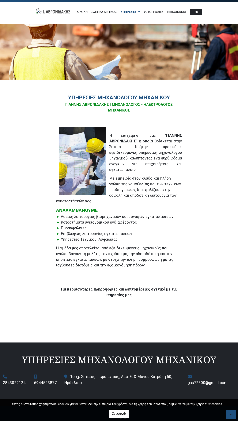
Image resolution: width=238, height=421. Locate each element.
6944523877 (45, 382)
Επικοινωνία (176, 12)
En (196, 12)
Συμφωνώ (119, 414)
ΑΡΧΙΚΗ (82, 12)
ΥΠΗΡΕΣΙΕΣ (129, 12)
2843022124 (14, 382)
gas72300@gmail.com (208, 382)
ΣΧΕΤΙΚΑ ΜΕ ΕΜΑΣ (104, 12)
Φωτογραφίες (153, 12)
